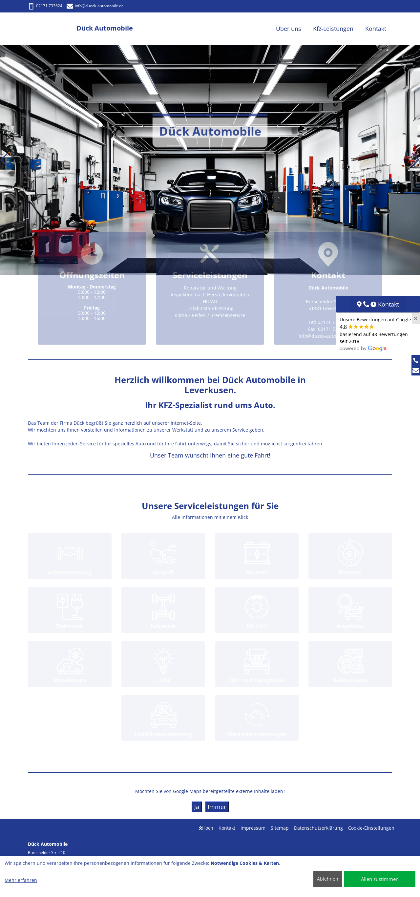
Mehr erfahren (21, 880)
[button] (4, 160)
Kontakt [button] (375, 28)
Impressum (253, 828)
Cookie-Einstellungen (371, 828)
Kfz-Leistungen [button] (333, 28)
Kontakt (227, 828)
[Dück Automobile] (52, 28)
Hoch (206, 828)
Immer (217, 807)
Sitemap (280, 828)
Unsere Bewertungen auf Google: (376, 333)
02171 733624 (45, 6)
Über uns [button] (288, 28)
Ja (196, 807)
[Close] (416, 318)
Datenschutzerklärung (318, 828)
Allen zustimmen (380, 879)
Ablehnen (327, 879)
